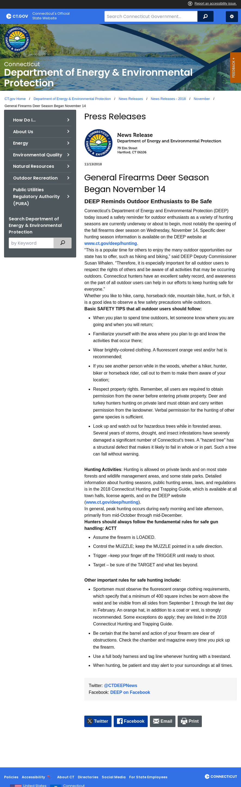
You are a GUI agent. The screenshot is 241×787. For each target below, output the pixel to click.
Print (194, 721)
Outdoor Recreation (35, 178)
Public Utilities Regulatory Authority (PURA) (36, 197)
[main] (120, 395)
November (202, 99)
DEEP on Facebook (130, 692)
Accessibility (33, 777)
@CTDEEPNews (120, 685)
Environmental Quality (37, 155)
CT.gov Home (15, 99)
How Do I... (24, 120)
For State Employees (148, 777)
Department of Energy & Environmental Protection (72, 99)
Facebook (134, 721)
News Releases (131, 99)
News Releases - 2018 (168, 99)
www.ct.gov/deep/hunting (110, 243)
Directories (88, 777)
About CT (66, 777)
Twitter (101, 721)
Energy (20, 143)
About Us (23, 132)
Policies (11, 777)
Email (166, 721)
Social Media (114, 777)
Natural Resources (33, 166)
